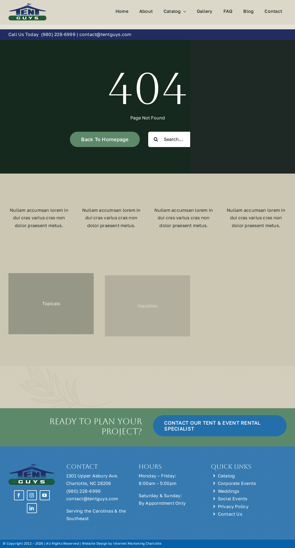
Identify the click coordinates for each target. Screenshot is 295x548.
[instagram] (32, 495)
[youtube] (45, 495)
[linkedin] (32, 508)
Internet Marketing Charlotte (137, 543)
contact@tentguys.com (105, 34)
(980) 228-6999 (58, 34)
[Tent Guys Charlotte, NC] (27, 5)
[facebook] (19, 495)
